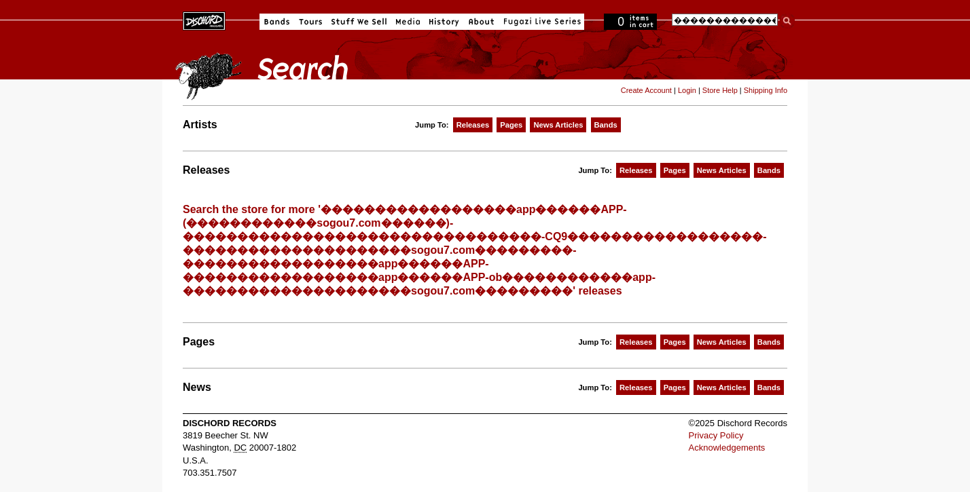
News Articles (558, 125)
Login (687, 90)
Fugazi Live (540, 22)
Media (408, 22)
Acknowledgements (727, 447)
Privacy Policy (716, 435)
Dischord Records (204, 20)
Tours (310, 22)
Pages (511, 125)
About (481, 22)
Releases (473, 125)
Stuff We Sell (359, 22)
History (444, 22)
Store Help (720, 90)
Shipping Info (765, 90)
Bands (276, 22)
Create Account (646, 90)
